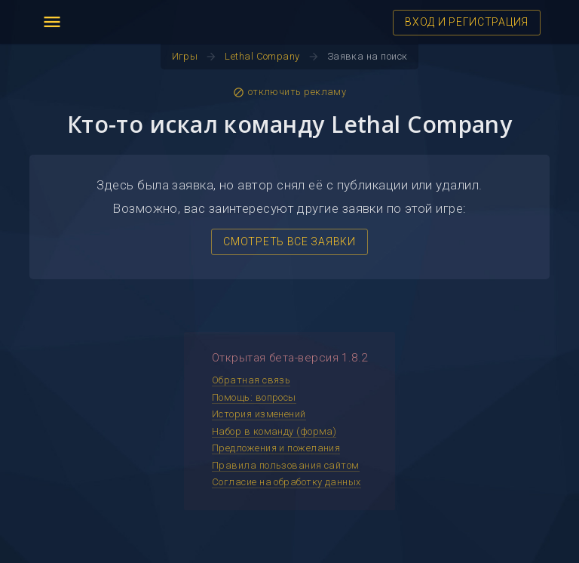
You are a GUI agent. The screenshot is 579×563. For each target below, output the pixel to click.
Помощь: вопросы (254, 397)
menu (52, 21)
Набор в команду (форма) (274, 431)
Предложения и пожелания (276, 448)
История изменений (259, 414)
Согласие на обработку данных (286, 482)
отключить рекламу (290, 92)
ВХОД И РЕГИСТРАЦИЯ (466, 22)
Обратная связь (251, 380)
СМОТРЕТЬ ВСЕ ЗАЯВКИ (289, 241)
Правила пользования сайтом (286, 465)
